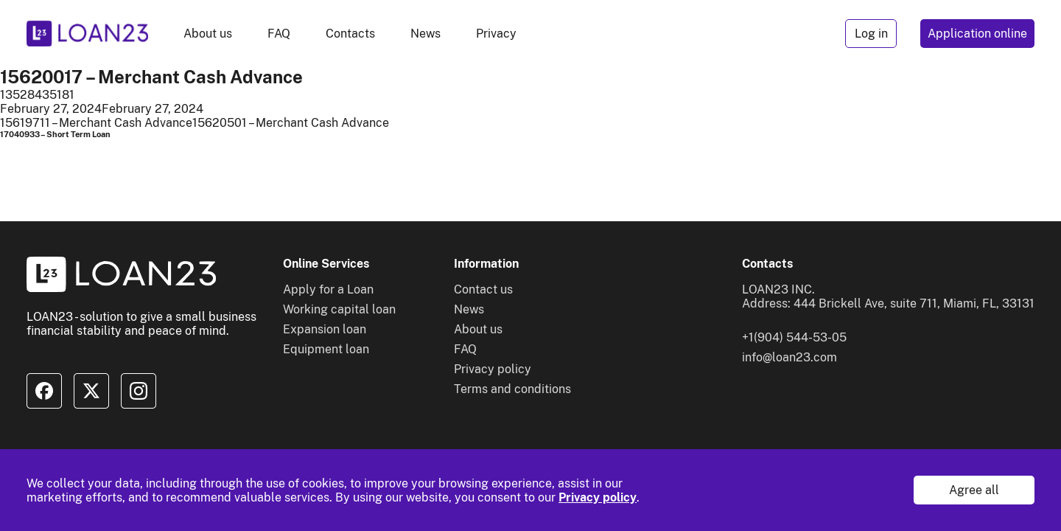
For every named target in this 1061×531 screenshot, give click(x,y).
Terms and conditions (512, 389)
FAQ (278, 34)
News (425, 34)
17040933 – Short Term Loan (55, 134)
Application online (977, 34)
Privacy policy (597, 497)
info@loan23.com (789, 357)
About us (207, 34)
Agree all (974, 490)
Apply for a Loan (328, 289)
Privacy (496, 34)
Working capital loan (339, 309)
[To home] (87, 33)
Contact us (483, 289)
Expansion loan (324, 329)
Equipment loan (326, 349)
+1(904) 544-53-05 (794, 337)
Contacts (350, 34)
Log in (871, 34)
